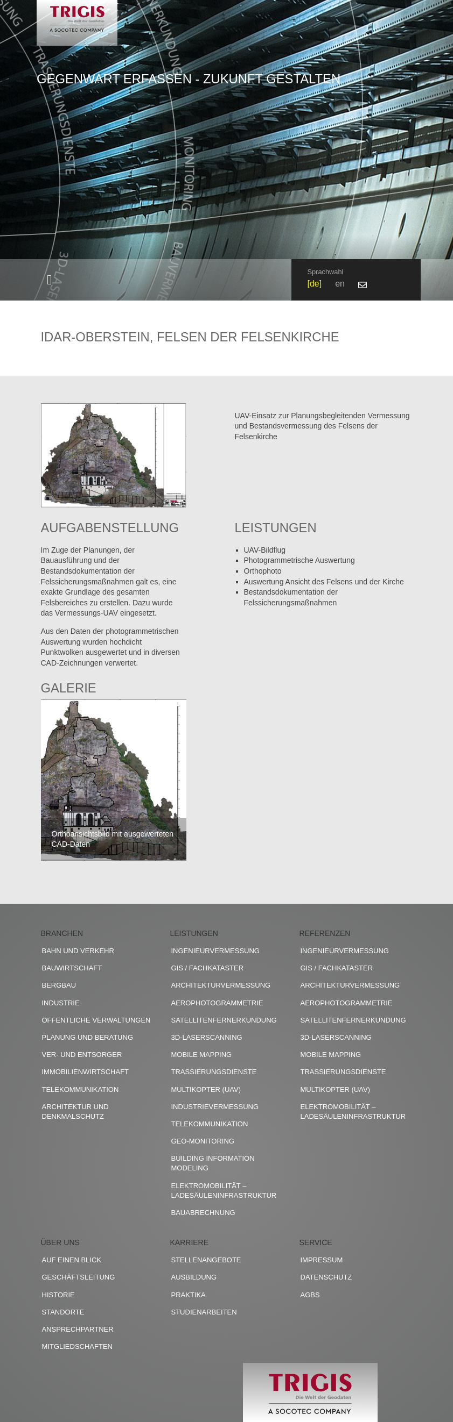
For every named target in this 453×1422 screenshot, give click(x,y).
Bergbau (59, 985)
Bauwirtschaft (72, 968)
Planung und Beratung (88, 1037)
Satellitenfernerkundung (224, 1020)
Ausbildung (194, 1277)
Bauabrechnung (203, 1213)
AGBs (310, 1295)
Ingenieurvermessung (215, 951)
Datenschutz (326, 1277)
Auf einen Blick (72, 1260)
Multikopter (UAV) (206, 1089)
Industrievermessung (215, 1107)
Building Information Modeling (213, 1163)
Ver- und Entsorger (82, 1055)
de (314, 283)
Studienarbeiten (204, 1312)
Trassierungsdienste (214, 1072)
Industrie (61, 1003)
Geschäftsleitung (78, 1277)
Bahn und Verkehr (78, 951)
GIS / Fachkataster (207, 968)
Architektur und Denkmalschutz (75, 1111)
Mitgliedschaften (77, 1346)
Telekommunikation (80, 1089)
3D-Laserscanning (206, 1037)
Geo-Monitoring (202, 1141)
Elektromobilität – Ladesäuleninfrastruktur (224, 1190)
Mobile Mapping (201, 1055)
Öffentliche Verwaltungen (96, 1020)
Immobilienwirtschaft (85, 1072)
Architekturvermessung (221, 985)
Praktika (188, 1295)
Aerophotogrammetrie (217, 1003)
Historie (58, 1295)
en (340, 283)
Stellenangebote (206, 1260)
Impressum (322, 1260)
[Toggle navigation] (49, 280)
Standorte (63, 1312)
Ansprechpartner (78, 1329)
